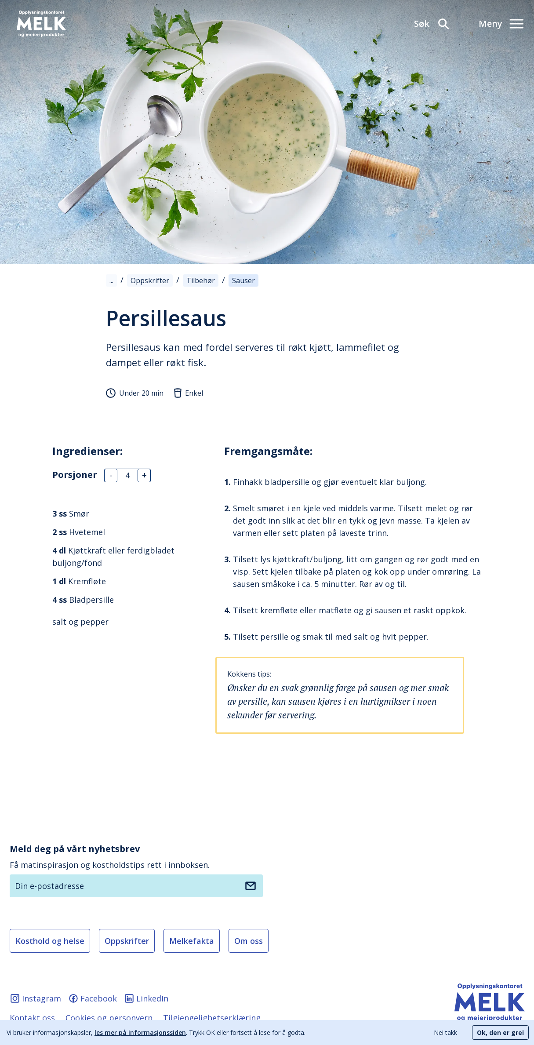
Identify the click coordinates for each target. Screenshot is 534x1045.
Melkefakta (191, 941)
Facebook (92, 998)
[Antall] (127, 475)
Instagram (35, 998)
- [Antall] (110, 475)
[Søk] (432, 24)
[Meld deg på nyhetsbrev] (250, 885)
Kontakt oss (32, 1017)
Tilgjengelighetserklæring (212, 1017)
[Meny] (501, 24)
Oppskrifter (127, 941)
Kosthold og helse (49, 941)
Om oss (248, 941)
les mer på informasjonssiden (140, 1032)
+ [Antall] (144, 475)
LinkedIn (146, 998)
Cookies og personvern (109, 1017)
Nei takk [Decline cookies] (445, 1032)
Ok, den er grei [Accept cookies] (500, 1032)
